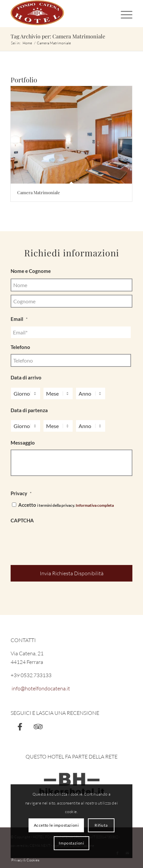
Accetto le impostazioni (56, 825)
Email (19, 319)
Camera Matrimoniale (38, 192)
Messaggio (23, 443)
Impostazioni (71, 843)
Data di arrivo (26, 377)
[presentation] (61, 540)
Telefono (20, 347)
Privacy (21, 493)
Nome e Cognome (31, 271)
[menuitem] (123, 13)
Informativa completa (95, 505)
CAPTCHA (22, 520)
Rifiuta (101, 825)
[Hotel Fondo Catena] (59, 13)
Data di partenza (29, 410)
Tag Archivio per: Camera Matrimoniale (58, 36)
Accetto (66, 505)
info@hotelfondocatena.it (40, 688)
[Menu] (123, 13)
